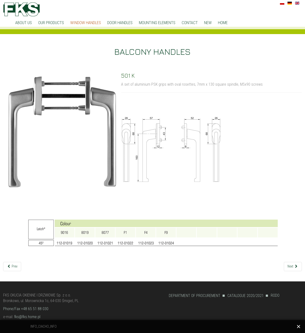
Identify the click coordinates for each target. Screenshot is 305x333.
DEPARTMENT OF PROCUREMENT (194, 295)
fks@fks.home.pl (27, 316)
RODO (275, 295)
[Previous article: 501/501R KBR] (12, 266)
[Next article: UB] (293, 266)
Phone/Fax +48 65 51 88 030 (25, 308)
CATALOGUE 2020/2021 (245, 295)
